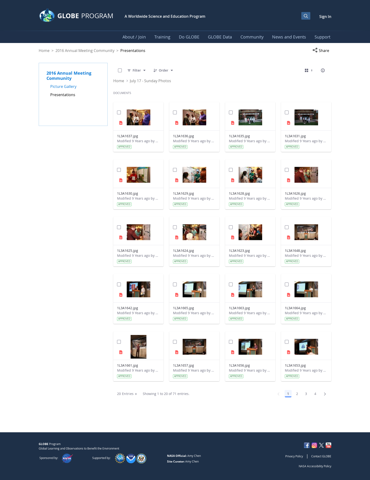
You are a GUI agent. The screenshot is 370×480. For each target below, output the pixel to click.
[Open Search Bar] (305, 16)
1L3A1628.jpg (239, 193)
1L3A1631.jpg (295, 136)
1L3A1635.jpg (239, 136)
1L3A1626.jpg (295, 193)
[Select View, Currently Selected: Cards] (309, 70)
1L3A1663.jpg (239, 308)
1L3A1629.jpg (183, 193)
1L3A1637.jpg (127, 136)
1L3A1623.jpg (239, 250)
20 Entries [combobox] (128, 394)
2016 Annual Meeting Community (84, 50)
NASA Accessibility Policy (315, 466)
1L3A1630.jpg (127, 193)
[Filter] (137, 70)
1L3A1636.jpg (183, 136)
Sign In (325, 16)
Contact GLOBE (321, 456)
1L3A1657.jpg (183, 365)
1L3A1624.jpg (183, 250)
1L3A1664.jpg (295, 308)
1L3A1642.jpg (127, 308)
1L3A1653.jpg (295, 365)
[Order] (163, 70)
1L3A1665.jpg (183, 308)
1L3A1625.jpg (127, 250)
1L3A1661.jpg (127, 365)
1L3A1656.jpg (239, 365)
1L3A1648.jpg (295, 250)
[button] (321, 50)
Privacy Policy (294, 456)
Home (44, 50)
